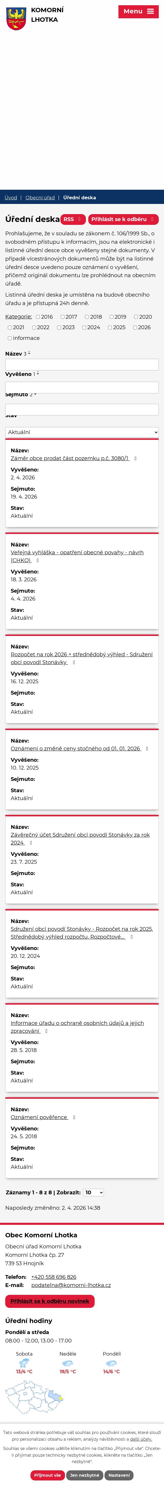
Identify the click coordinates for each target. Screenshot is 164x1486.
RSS (72, 240)
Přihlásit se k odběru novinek (49, 1320)
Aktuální (22, 535)
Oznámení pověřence (44, 1136)
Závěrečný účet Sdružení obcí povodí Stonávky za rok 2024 (80, 858)
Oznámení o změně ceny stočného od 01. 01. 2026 (81, 767)
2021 (18, 346)
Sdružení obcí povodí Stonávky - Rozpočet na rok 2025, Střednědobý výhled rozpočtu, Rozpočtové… (82, 952)
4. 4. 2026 (23, 617)
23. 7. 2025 (24, 881)
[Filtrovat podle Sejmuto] (82, 428)
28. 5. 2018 (24, 1069)
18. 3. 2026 (24, 598)
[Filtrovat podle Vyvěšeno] (82, 406)
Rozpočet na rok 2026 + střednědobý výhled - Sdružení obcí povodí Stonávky (82, 677)
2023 (68, 346)
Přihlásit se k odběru (123, 240)
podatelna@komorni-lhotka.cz (71, 1304)
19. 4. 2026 (24, 515)
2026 (144, 346)
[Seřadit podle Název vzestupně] (29, 370)
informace (26, 357)
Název (15, 373)
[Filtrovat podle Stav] (82, 451)
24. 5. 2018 (24, 1155)
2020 (145, 335)
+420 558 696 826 (53, 1296)
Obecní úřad (40, 197)
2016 (47, 335)
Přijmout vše (47, 1475)
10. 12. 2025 (25, 787)
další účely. (141, 1439)
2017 (71, 335)
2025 (119, 346)
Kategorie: (18, 335)
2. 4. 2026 (23, 496)
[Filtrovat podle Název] (82, 383)
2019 (120, 335)
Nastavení (119, 1475)
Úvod (11, 197)
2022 (43, 346)
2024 (93, 346)
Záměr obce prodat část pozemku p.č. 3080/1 (75, 477)
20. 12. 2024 (25, 975)
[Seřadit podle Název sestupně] (29, 372)
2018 (96, 335)
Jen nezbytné (85, 1475)
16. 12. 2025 (24, 700)
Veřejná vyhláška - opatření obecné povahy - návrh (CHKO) (77, 575)
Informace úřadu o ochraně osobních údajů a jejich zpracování (77, 1046)
